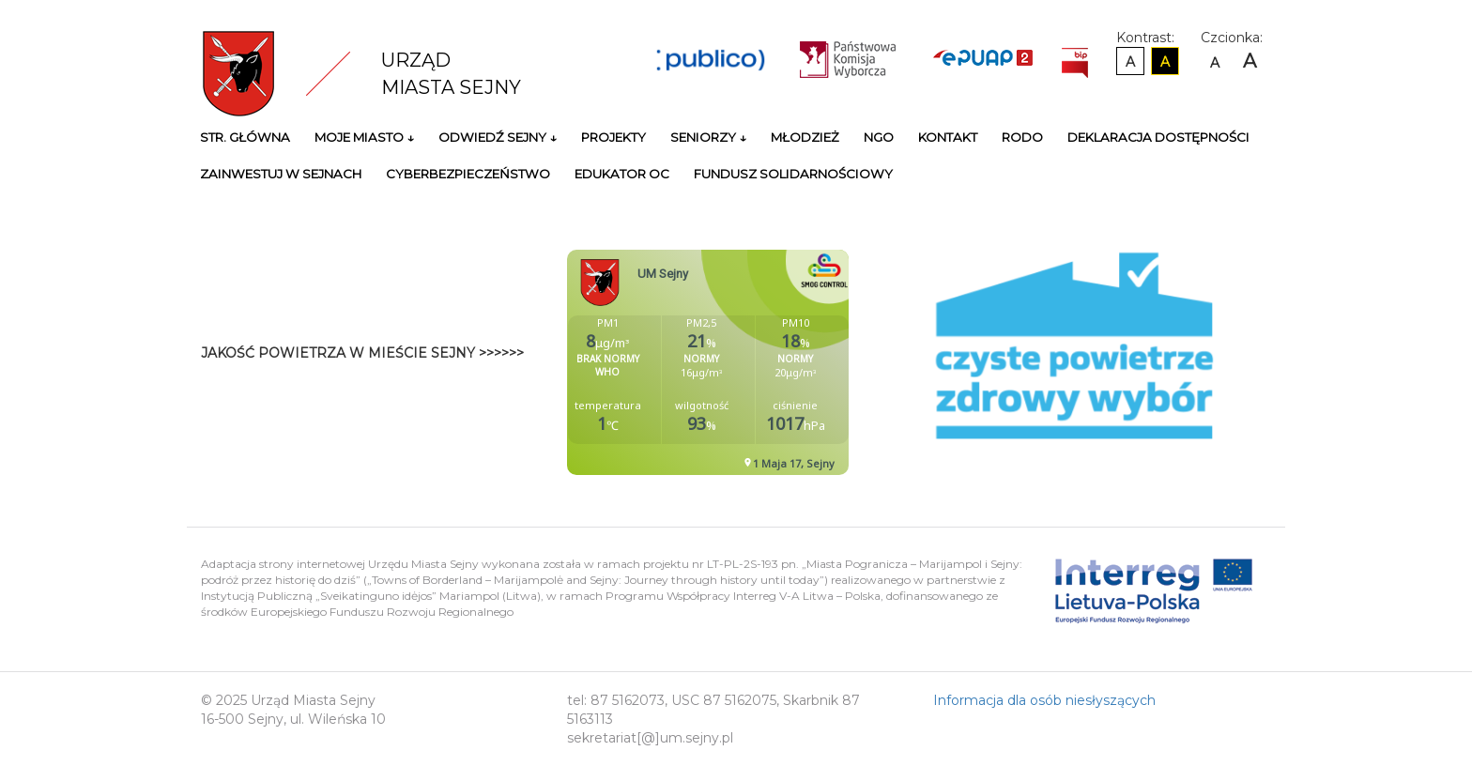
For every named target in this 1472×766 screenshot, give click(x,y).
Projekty (613, 137)
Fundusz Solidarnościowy (793, 173)
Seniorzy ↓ (708, 137)
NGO (879, 137)
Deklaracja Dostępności (1158, 137)
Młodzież (805, 137)
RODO (1022, 137)
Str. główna (245, 137)
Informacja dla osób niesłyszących (1044, 700)
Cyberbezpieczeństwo (468, 173)
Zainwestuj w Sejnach (280, 173)
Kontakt (947, 137)
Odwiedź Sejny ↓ (497, 137)
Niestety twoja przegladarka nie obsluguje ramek (755, 362)
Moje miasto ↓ (364, 137)
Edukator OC (622, 173)
